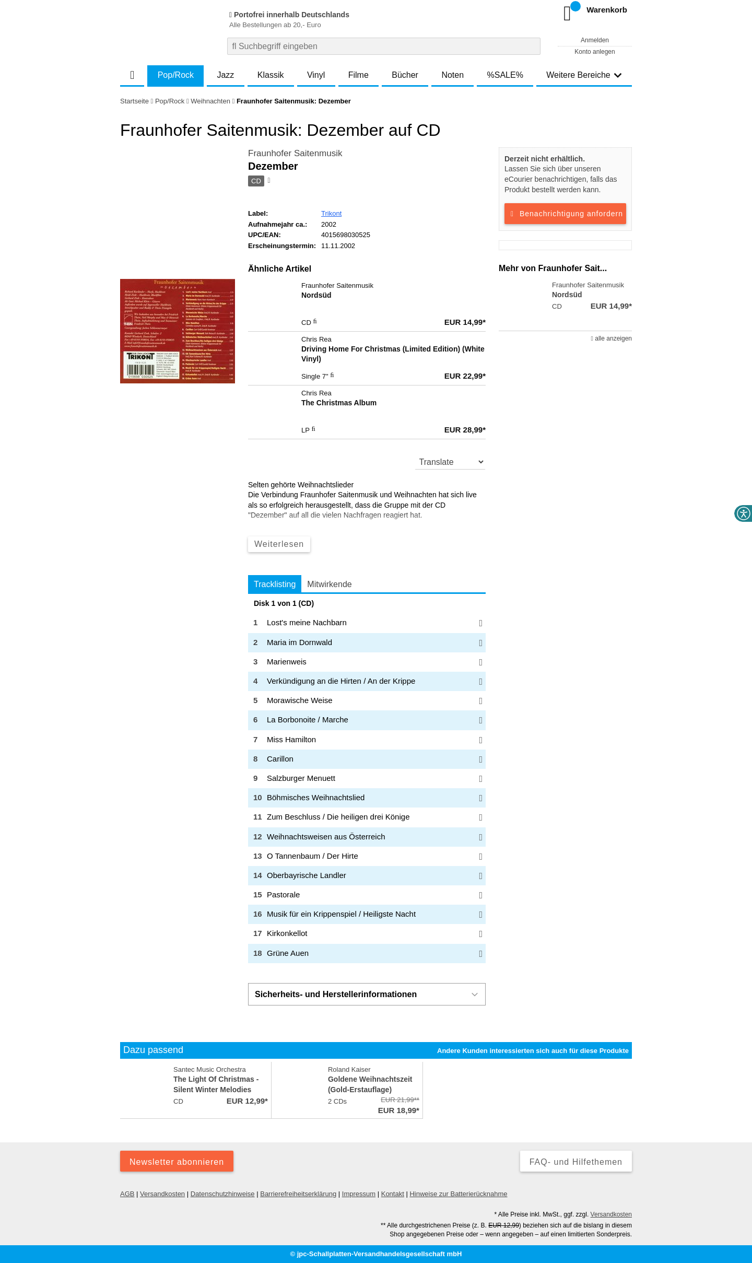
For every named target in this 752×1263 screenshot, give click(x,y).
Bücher (405, 75)
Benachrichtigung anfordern (565, 213)
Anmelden (595, 40)
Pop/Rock (176, 75)
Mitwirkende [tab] (329, 584)
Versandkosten (162, 1194)
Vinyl (316, 75)
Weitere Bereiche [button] (583, 75)
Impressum (358, 1194)
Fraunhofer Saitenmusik (295, 153)
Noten (452, 75)
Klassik (270, 75)
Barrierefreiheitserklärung (298, 1194)
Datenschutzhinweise (223, 1194)
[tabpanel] (367, 781)
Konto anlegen (594, 51)
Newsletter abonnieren (177, 1161)
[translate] (450, 462)
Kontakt (392, 1194)
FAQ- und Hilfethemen (576, 1161)
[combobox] (383, 46)
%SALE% (505, 75)
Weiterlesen (279, 544)
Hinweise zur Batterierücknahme (458, 1194)
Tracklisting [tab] (275, 584)
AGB (127, 1194)
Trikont (331, 213)
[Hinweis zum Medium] (268, 181)
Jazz (225, 75)
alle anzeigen (611, 338)
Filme (358, 75)
